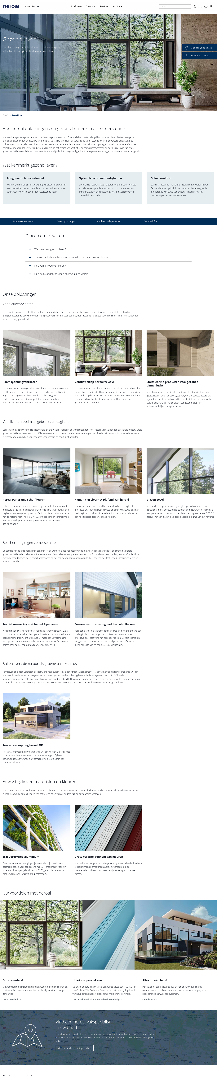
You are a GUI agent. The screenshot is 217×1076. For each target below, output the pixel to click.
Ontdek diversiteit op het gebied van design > (97, 999)
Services (104, 6)
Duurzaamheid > (12, 999)
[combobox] (175, 6)
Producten (76, 6)
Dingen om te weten (23, 221)
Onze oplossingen (66, 221)
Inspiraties (118, 6)
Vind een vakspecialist (108, 221)
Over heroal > (149, 999)
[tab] (108, 249)
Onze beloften (151, 221)
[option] (108, 62)
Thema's (90, 6)
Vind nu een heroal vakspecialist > (74, 1048)
